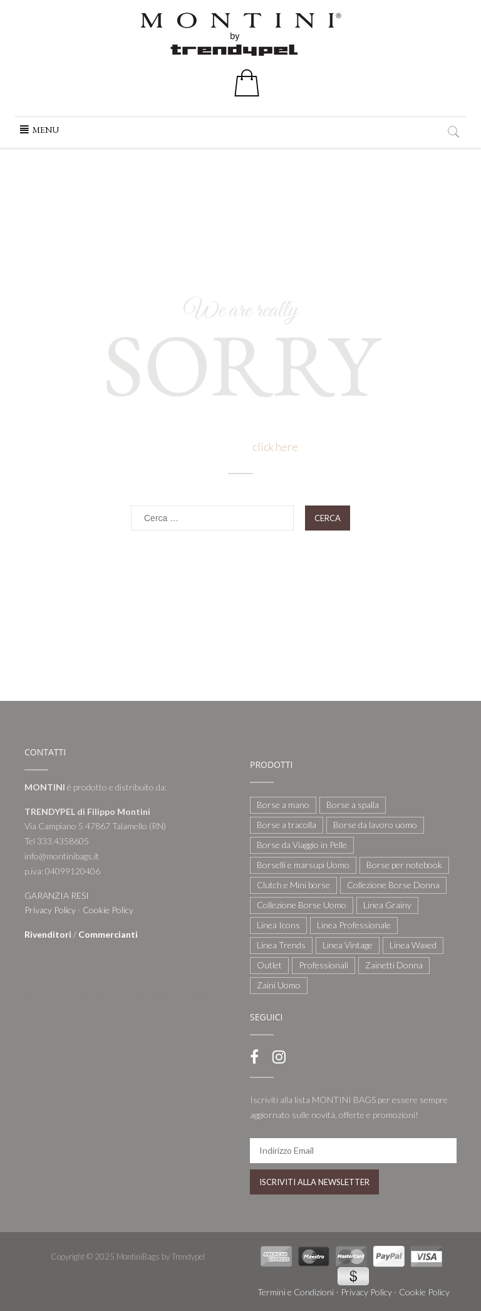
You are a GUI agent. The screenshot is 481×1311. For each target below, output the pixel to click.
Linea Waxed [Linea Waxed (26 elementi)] (413, 945)
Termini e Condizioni (295, 1292)
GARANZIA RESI (56, 895)
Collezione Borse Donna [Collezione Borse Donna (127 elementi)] (393, 884)
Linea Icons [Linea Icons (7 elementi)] (278, 925)
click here (275, 446)
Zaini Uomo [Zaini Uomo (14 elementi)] (279, 985)
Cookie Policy (108, 909)
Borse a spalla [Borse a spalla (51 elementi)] (352, 804)
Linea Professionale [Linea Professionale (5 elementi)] (354, 925)
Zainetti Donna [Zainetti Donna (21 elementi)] (394, 965)
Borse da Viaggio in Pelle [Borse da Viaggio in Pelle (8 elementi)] (302, 844)
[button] (46, 129)
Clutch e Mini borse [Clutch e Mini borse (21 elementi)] (293, 884)
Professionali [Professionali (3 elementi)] (323, 965)
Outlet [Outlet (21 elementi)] (269, 965)
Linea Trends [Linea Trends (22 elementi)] (281, 945)
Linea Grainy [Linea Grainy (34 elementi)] (387, 904)
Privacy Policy (50, 909)
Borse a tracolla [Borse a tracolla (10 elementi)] (286, 824)
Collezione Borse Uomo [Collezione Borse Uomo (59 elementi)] (301, 904)
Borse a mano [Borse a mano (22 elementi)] (283, 804)
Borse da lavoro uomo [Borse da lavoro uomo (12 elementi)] (375, 824)
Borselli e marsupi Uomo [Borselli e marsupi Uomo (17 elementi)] (303, 864)
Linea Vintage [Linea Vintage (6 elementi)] (348, 945)
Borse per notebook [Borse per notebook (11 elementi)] (404, 864)
